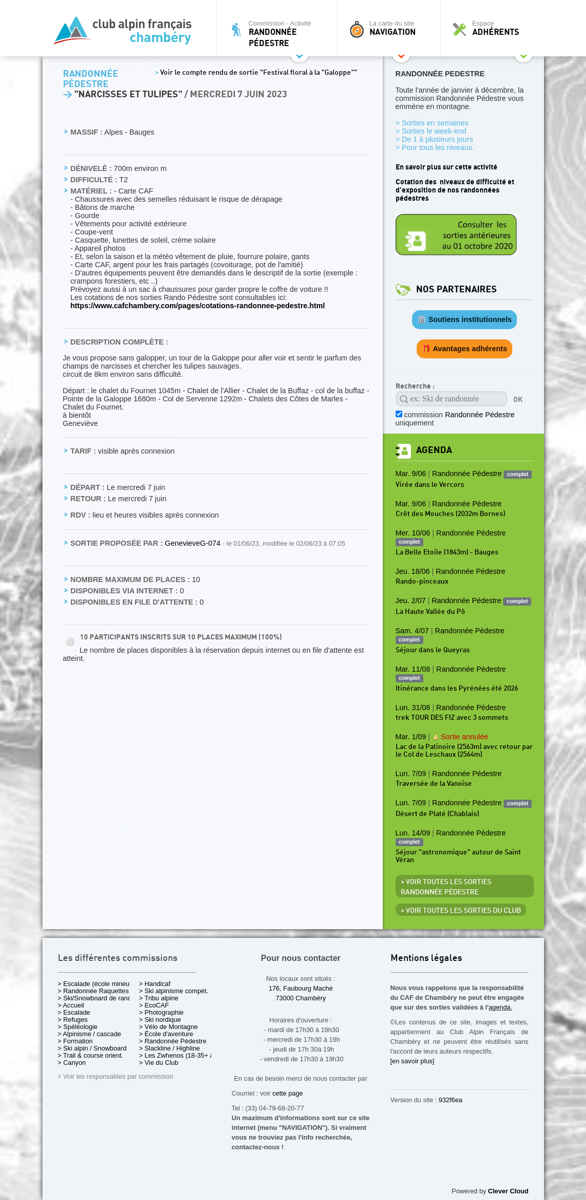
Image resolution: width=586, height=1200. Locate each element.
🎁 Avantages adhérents (464, 349)
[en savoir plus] (412, 1061)
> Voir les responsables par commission (115, 1076)
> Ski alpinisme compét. (174, 991)
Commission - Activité (279, 33)
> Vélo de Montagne (168, 1027)
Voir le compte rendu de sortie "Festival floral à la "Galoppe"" (256, 72)
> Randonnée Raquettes (93, 991)
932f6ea (450, 1100)
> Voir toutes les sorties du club (461, 910)
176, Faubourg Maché (301, 988)
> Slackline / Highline (169, 1048)
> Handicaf (155, 984)
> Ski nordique (160, 1019)
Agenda (434, 450)
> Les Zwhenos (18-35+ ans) (181, 1055)
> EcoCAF (154, 1005)
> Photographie (161, 1012)
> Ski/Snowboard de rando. (97, 998)
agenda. (500, 1007)
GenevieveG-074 (194, 543)
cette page (287, 1093)
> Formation (75, 1041)
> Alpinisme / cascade (89, 1034)
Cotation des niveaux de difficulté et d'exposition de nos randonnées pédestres (455, 190)
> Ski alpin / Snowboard (92, 1048)
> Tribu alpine (159, 998)
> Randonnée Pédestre (173, 1041)
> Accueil (71, 1005)
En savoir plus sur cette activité (446, 167)
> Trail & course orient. (90, 1055)
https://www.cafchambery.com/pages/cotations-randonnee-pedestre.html (198, 306)
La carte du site (391, 28)
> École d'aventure (166, 1034)
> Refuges (73, 1019)
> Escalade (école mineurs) (97, 984)
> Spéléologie (78, 1027)
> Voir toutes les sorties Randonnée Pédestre (446, 887)
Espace (495, 28)
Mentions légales (426, 958)
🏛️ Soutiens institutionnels (464, 319)
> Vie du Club (159, 1062)
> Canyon (72, 1062)
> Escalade (74, 1012)
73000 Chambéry (300, 998)
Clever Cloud (508, 1191)
